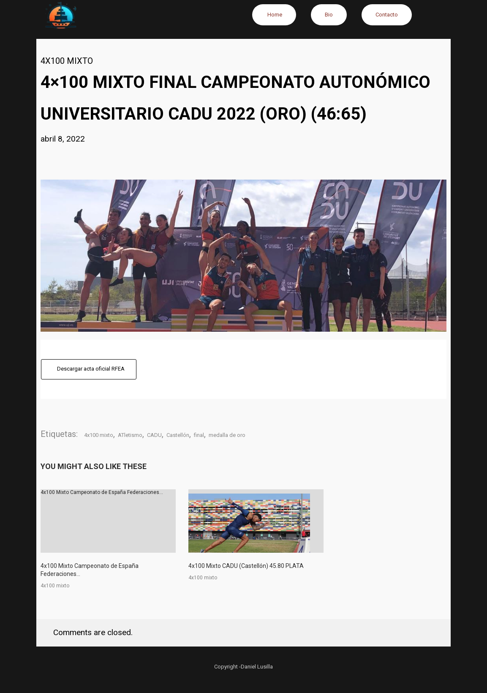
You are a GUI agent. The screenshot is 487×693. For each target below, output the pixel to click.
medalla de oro (227, 435)
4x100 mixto (67, 61)
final (199, 435)
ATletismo (130, 435)
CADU (154, 435)
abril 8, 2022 (63, 139)
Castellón (177, 435)
